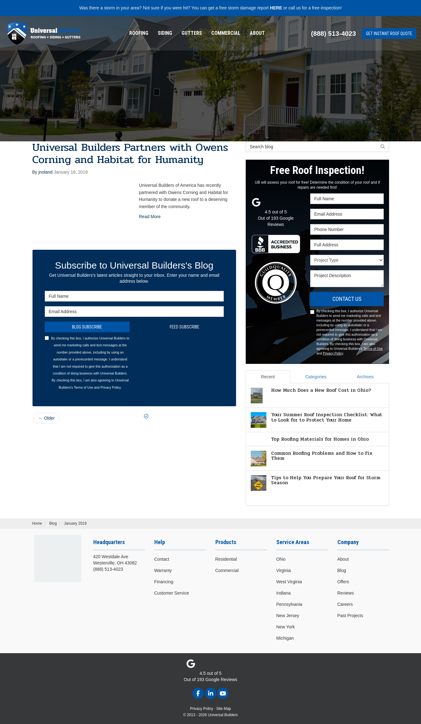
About (257, 33)
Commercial (225, 33)
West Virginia (289, 581)
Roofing (138, 33)
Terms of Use (83, 387)
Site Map (223, 708)
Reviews (345, 592)
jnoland (46, 172)
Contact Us (347, 299)
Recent (268, 376)
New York (285, 626)
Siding (165, 33)
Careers (345, 604)
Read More (150, 216)
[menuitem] (139, 33)
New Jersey (287, 615)
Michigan (285, 638)
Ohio (281, 559)
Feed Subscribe (181, 326)
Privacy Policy (110, 387)
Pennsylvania (289, 604)
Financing (163, 581)
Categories (315, 376)
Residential (226, 559)
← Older (47, 418)
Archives (365, 376)
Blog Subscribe (87, 326)
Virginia (283, 570)
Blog (341, 570)
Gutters (192, 33)
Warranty (163, 570)
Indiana (283, 592)
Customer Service (171, 592)
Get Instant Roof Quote (389, 33)
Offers (343, 581)
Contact (161, 559)
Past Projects (350, 615)
